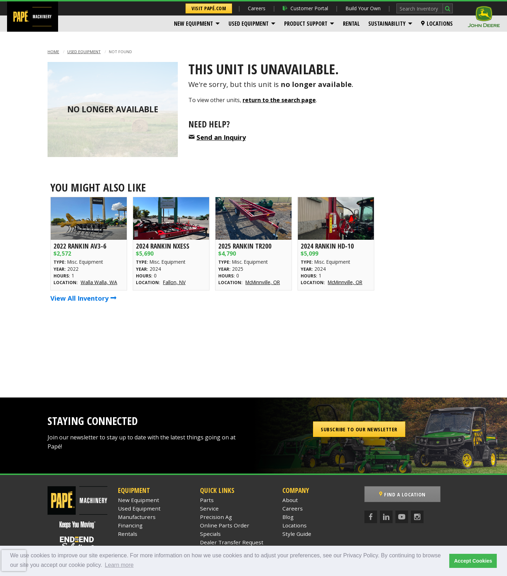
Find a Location (402, 494)
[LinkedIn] (386, 517)
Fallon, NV (174, 282)
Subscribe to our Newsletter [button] (359, 429)
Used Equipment (249, 23)
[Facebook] (370, 517)
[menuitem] (197, 24)
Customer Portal (305, 8)
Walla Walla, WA (99, 282)
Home (53, 51)
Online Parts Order (224, 525)
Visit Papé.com (209, 8)
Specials (210, 533)
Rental (351, 23)
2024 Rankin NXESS (162, 246)
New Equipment (193, 23)
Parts (207, 499)
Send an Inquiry (221, 137)
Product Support (305, 23)
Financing (130, 525)
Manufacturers (137, 516)
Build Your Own (363, 8)
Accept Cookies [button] (473, 561)
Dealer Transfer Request (231, 542)
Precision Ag (216, 516)
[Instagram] (417, 517)
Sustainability (387, 23)
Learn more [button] (119, 565)
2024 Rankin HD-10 (327, 246)
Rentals (127, 533)
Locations (437, 23)
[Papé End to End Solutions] (77, 543)
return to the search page (279, 100)
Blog (288, 516)
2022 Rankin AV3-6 (80, 246)
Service (209, 508)
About (290, 499)
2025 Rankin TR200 (244, 246)
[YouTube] (401, 517)
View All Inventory (83, 298)
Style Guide (296, 533)
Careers (256, 8)
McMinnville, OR (262, 282)
